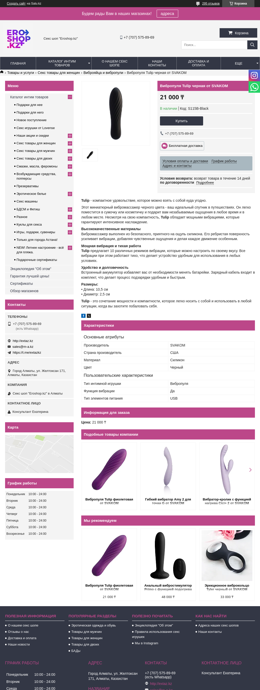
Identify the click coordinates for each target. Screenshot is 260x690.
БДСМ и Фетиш (28, 209)
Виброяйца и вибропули (103, 73)
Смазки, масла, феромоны (37, 166)
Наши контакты (157, 63)
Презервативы (28, 186)
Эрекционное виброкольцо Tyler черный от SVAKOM (227, 587)
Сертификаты (21, 283)
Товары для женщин (86, 638)
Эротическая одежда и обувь (93, 625)
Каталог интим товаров (62, 63)
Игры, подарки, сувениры (36, 232)
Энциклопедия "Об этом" (30, 269)
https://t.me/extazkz (27, 352)
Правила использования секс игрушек (156, 634)
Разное (22, 217)
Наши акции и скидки (33, 135)
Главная (18, 63)
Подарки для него (30, 112)
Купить (181, 121)
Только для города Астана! (37, 240)
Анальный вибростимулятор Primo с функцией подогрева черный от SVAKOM (168, 588)
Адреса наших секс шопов (218, 625)
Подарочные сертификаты (37, 260)
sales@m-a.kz (23, 347)
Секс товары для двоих (34, 158)
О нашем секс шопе (115, 63)
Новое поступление (31, 120)
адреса (167, 13)
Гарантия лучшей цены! (29, 276)
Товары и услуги (20, 73)
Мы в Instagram (146, 643)
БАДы (75, 651)
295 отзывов (211, 3)
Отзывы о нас (18, 632)
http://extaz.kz (23, 341)
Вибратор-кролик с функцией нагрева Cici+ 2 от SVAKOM (227, 501)
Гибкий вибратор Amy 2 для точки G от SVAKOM (168, 501)
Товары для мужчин (86, 632)
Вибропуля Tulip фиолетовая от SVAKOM (109, 501)
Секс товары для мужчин (36, 151)
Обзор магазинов (24, 291)
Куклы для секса (29, 224)
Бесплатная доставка (186, 146)
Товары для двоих (85, 644)
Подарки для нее (29, 105)
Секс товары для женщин (59, 73)
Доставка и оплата (198, 63)
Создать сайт (16, 3)
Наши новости (19, 644)
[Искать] (252, 44)
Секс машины (27, 201)
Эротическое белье (31, 194)
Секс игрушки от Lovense (36, 128)
